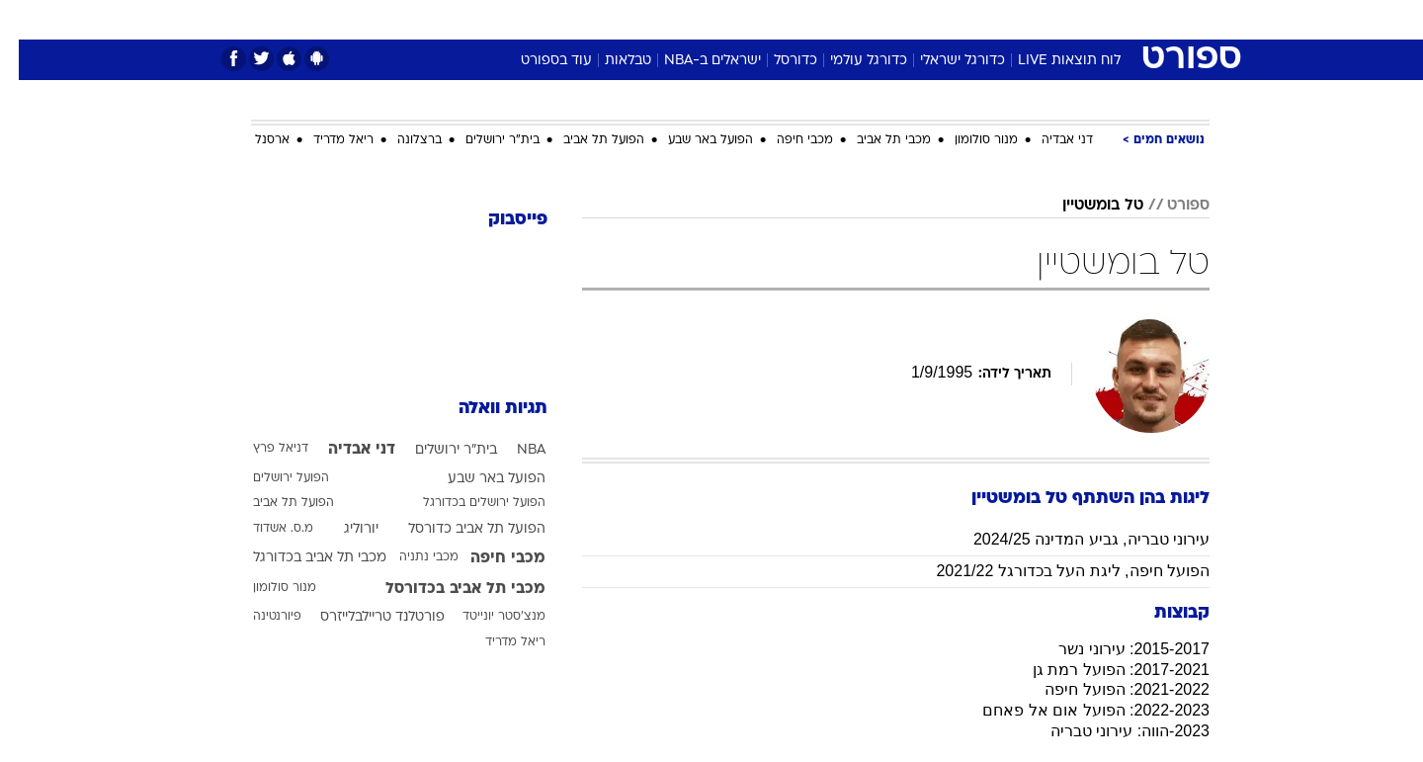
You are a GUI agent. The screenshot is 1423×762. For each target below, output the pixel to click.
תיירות (632, 19)
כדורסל (776, 60)
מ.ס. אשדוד (264, 529)
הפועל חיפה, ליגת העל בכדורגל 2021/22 (1054, 570)
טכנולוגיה (558, 19)
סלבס (867, 19)
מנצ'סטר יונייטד (485, 617)
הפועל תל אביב (585, 140)
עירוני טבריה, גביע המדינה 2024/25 (1073, 539)
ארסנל (253, 140)
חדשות (1061, 19)
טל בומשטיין (1084, 205)
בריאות (699, 19)
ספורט (994, 19)
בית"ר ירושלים (484, 140)
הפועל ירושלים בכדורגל (465, 503)
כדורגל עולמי (849, 60)
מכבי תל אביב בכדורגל (301, 557)
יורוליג (342, 529)
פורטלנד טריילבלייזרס (363, 617)
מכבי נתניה (410, 557)
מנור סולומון (967, 140)
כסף (812, 19)
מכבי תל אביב (875, 140)
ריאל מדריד (324, 140)
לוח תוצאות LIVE (1050, 60)
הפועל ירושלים (272, 478)
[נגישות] (27, 20)
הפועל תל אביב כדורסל (458, 529)
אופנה (485, 19)
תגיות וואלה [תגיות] (484, 408)
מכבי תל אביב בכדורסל (447, 589)
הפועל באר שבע (691, 140)
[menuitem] (1049, 20)
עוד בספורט (537, 60)
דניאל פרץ (262, 449)
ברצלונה (400, 140)
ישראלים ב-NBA (693, 60)
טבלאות (609, 60)
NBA (512, 450)
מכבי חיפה (786, 140)
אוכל (761, 19)
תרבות (930, 19)
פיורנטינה (258, 617)
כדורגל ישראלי (943, 60)
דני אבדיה (1048, 140)
